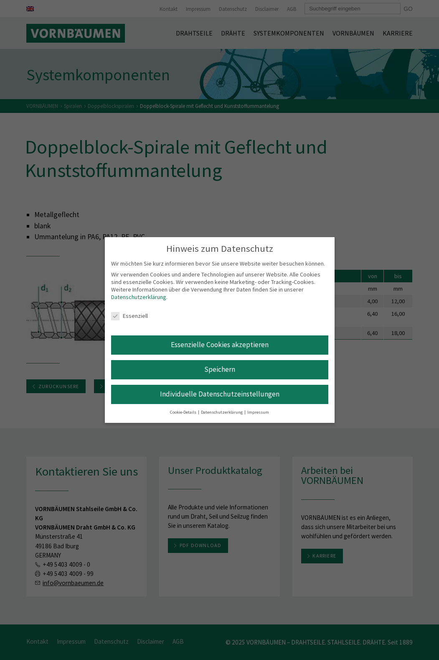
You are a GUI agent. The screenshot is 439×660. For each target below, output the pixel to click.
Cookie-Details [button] (183, 412)
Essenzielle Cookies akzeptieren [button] (220, 344)
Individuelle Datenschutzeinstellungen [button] (219, 394)
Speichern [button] (219, 369)
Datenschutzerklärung (138, 297)
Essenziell (129, 316)
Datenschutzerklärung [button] (222, 412)
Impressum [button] (258, 412)
